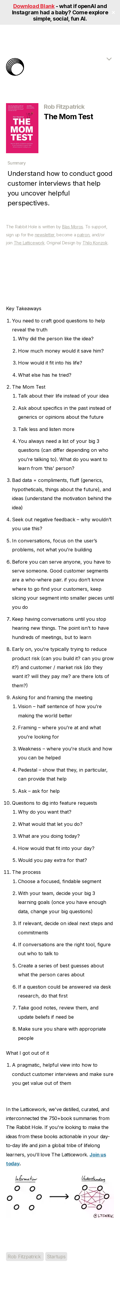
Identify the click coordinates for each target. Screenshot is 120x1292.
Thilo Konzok (95, 242)
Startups (56, 1257)
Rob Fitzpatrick (25, 1257)
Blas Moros (72, 226)
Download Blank (34, 6)
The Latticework (29, 242)
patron (83, 234)
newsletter (44, 234)
